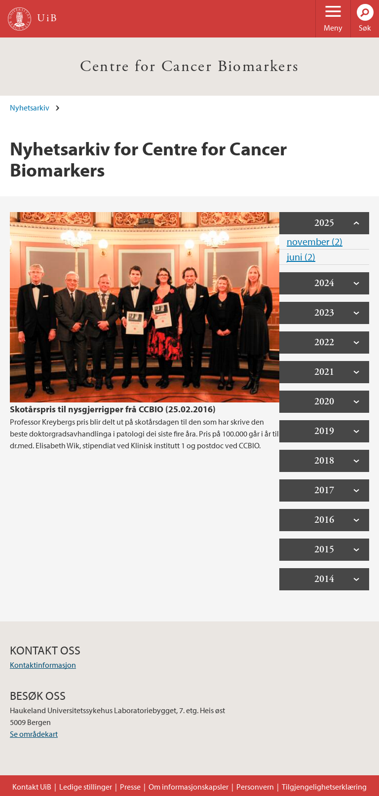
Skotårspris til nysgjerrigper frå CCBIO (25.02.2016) (113, 409)
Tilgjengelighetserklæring (324, 787)
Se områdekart (34, 734)
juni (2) (301, 257)
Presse (130, 787)
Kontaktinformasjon (43, 665)
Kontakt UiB (31, 787)
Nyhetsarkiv (29, 107)
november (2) (314, 241)
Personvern (255, 787)
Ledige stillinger (85, 787)
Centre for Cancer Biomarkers (189, 66)
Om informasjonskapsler (188, 787)
